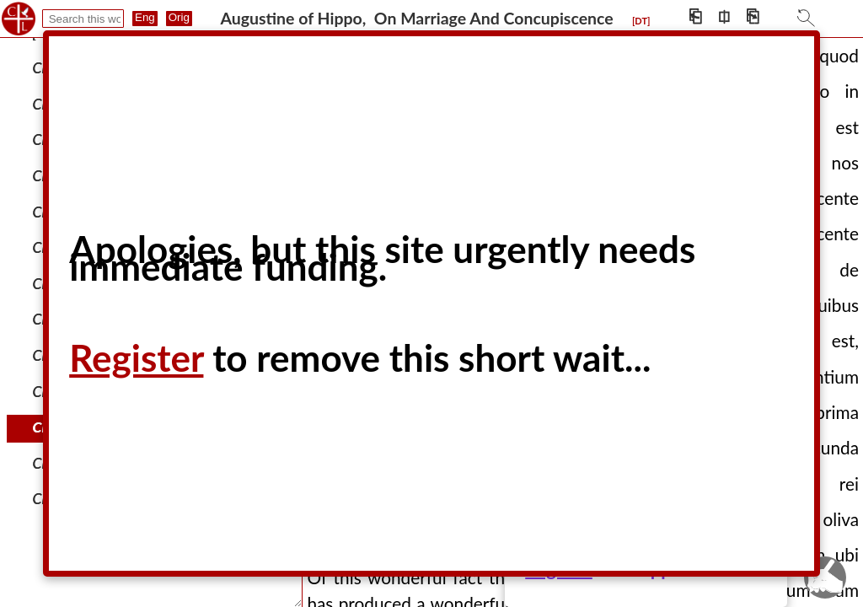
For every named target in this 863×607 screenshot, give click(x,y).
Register (136, 357)
